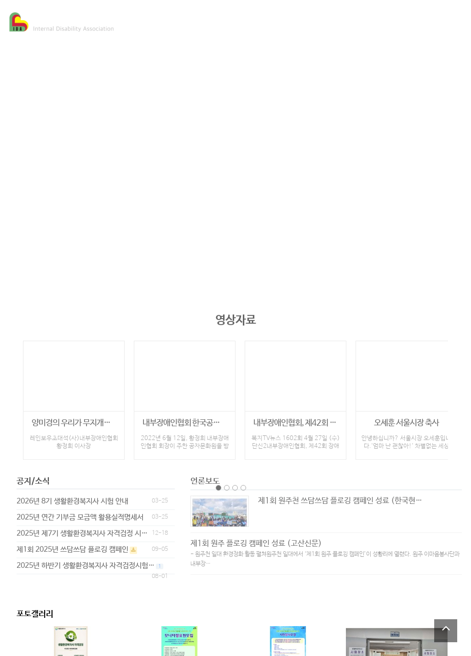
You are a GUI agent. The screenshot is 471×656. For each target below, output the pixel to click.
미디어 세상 (276, 21)
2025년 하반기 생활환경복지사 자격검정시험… (86, 562)
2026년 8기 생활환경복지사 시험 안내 (72, 497)
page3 (235, 483)
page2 (227, 483)
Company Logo (62, 22)
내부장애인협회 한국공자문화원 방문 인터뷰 (185, 419)
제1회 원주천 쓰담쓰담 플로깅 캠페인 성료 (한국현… (340, 497)
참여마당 (337, 21)
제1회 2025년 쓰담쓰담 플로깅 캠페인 (72, 546)
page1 (218, 483)
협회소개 (157, 21)
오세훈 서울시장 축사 (406, 419)
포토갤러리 (35, 614)
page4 (243, 483)
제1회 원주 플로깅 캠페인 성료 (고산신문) (256, 540)
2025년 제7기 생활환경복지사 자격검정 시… (82, 529)
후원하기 (396, 21)
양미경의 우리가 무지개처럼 (74, 419)
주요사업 (214, 21)
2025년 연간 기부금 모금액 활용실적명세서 (80, 513)
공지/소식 (33, 477)
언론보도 (205, 477)
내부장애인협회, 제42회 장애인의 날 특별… (295, 419)
